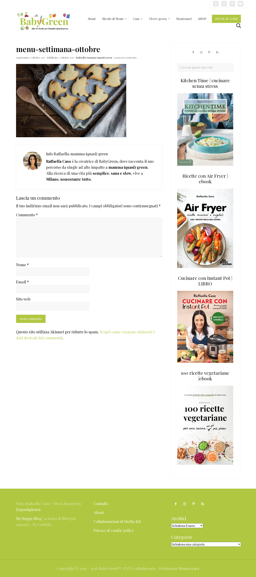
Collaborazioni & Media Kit (117, 521)
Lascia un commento (125, 57)
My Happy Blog (28, 518)
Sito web (23, 298)
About (99, 512)
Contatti (101, 503)
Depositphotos (28, 509)
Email (22, 281)
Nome (22, 264)
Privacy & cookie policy (114, 530)
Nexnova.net (188, 568)
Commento (27, 214)
